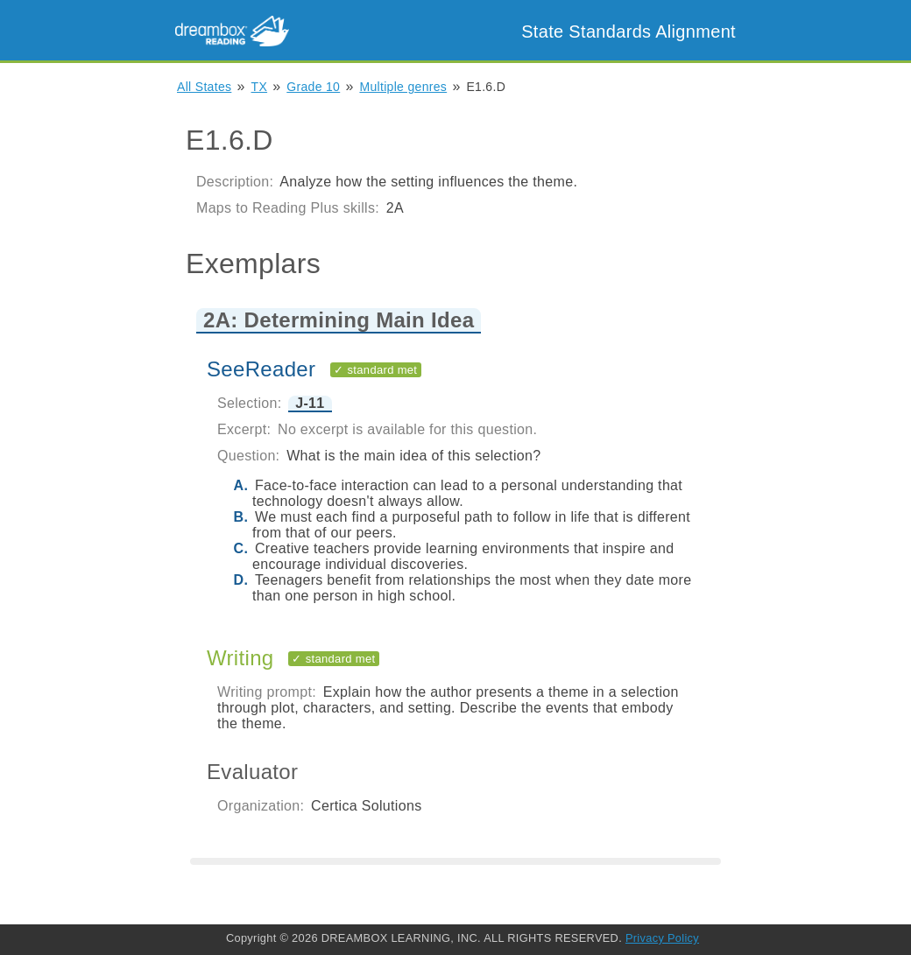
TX (259, 87)
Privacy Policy (662, 937)
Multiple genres (403, 87)
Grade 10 (313, 87)
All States (204, 87)
